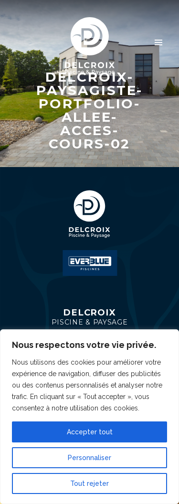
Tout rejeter (89, 483)
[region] (89, 416)
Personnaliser (89, 458)
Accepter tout (90, 432)
